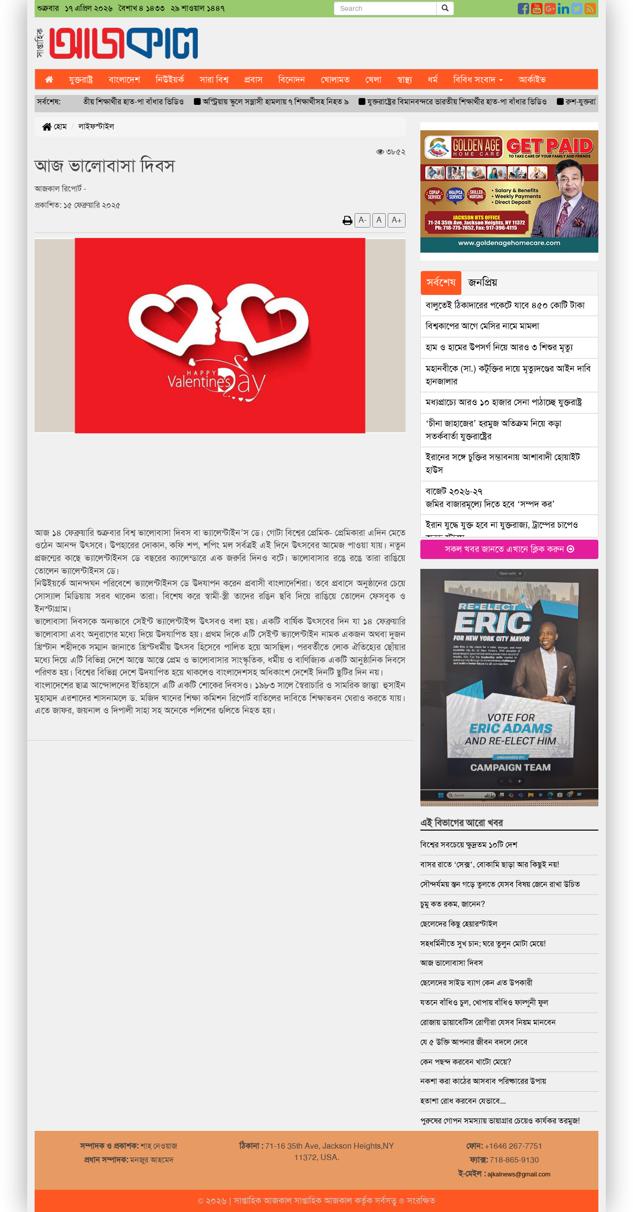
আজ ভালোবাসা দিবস (451, 963)
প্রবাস (253, 80)
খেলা (373, 80)
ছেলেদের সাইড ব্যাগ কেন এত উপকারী (476, 983)
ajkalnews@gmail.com (519, 1174)
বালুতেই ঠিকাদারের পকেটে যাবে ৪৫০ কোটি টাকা (505, 305)
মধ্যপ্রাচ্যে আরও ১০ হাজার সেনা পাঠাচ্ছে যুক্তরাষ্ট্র (504, 402)
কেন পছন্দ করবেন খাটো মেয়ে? (465, 1062)
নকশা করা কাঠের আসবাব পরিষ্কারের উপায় (483, 1081)
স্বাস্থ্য (404, 80)
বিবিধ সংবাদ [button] (478, 80)
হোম (54, 126)
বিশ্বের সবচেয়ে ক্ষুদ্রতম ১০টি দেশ (468, 844)
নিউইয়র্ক (170, 80)
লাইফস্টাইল (96, 126)
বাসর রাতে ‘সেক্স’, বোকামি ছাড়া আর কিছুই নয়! (489, 864)
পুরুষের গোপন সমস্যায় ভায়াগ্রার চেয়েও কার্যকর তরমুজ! (500, 1121)
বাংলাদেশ (124, 80)
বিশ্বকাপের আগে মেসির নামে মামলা (482, 326)
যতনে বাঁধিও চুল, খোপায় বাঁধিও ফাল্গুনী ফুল (484, 1002)
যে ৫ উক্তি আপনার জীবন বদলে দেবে (474, 1042)
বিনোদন (291, 80)
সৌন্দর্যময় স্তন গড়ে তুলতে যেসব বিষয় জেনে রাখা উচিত (500, 884)
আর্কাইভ (532, 80)
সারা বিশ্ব (214, 80)
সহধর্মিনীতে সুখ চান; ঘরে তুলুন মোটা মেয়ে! (482, 943)
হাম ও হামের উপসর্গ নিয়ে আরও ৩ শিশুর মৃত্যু (499, 347)
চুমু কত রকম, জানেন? (452, 904)
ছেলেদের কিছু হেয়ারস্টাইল (458, 924)
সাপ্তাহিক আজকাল (264, 1201)
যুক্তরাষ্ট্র (81, 80)
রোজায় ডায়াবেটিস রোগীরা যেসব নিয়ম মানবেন (488, 1022)
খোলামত (335, 80)
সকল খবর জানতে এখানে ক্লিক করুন (509, 549)
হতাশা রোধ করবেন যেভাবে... (463, 1101)
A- (362, 220)
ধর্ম (433, 80)
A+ (397, 220)
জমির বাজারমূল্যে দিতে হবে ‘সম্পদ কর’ (490, 497)
